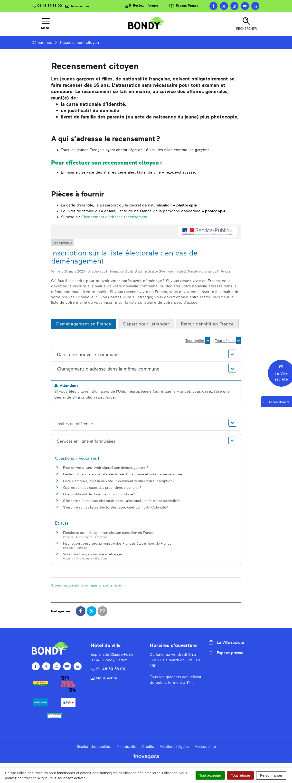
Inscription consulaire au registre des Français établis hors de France (117, 543)
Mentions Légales (174, 746)
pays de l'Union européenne (126, 391)
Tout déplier (228, 340)
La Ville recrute (226, 642)
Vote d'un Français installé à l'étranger (92, 554)
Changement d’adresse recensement (114, 216)
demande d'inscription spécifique (84, 397)
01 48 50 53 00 (108, 668)
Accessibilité (205, 746)
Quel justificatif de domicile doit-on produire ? (99, 494)
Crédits (148, 746)
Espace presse (226, 652)
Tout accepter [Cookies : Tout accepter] (210, 775)
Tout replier (197, 340)
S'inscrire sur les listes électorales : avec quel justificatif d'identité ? (115, 507)
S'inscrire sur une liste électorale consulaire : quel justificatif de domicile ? (121, 501)
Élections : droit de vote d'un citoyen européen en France (108, 532)
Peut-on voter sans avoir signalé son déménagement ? (105, 467)
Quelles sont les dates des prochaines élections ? (102, 487)
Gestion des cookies (93, 746)
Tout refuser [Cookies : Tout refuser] (240, 775)
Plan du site (126, 746)
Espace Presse (184, 5)
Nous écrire (104, 677)
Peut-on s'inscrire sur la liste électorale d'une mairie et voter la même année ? (123, 474)
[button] (146, 354)
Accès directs (277, 403)
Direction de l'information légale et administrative (88, 585)
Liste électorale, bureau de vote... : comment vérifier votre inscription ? (119, 481)
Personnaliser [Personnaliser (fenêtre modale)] (271, 775)
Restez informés (142, 5)
